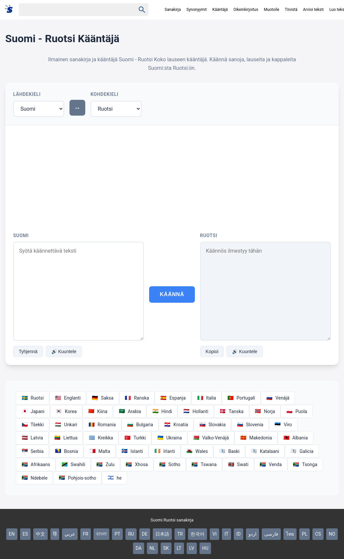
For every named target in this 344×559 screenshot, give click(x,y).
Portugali (241, 398)
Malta (99, 451)
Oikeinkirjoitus (245, 9)
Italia (206, 398)
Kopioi (212, 351)
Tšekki (32, 424)
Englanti (68, 398)
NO (332, 534)
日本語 (162, 534)
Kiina (97, 411)
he (114, 478)
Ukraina (169, 437)
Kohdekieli (105, 94)
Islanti (132, 451)
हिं (55, 534)
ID (238, 534)
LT (179, 548)
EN (12, 534)
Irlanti (164, 451)
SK (166, 548)
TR (180, 534)
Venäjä (277, 398)
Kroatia (176, 424)
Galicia (301, 451)
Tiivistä (291, 9)
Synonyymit (196, 9)
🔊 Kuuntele (63, 351)
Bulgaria (140, 424)
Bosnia (66, 451)
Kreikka (101, 437)
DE (144, 534)
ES (25, 534)
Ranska (137, 398)
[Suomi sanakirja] (11, 9)
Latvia (32, 437)
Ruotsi (209, 235)
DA (139, 548)
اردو (252, 534)
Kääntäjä (220, 9)
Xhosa (137, 464)
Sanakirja (173, 9)
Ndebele (34, 478)
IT (226, 534)
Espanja (173, 398)
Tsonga (305, 464)
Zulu (105, 464)
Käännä (172, 294)
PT (117, 534)
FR (85, 534)
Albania (295, 437)
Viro (283, 424)
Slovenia (250, 424)
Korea (66, 411)
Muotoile (271, 9)
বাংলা (101, 534)
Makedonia (256, 437)
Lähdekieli (26, 94)
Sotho (169, 464)
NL (152, 548)
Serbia (32, 451)
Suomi (21, 235)
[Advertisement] (172, 174)
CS (318, 534)
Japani (32, 411)
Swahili (73, 464)
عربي (70, 534)
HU (205, 548)
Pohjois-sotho (77, 478)
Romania (102, 424)
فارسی (271, 534)
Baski (229, 451)
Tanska (232, 411)
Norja (265, 411)
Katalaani (265, 451)
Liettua (66, 437)
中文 (40, 534)
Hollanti (195, 411)
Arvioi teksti (313, 9)
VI (214, 534)
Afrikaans (35, 464)
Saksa (103, 398)
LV (191, 548)
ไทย (290, 534)
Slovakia (212, 424)
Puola (296, 411)
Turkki (135, 437)
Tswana (204, 464)
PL (304, 534)
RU (131, 534)
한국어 (197, 534)
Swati (238, 464)
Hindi (162, 411)
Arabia (130, 411)
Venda (271, 464)
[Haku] (71, 10)
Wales (197, 451)
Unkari (66, 424)
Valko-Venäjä (211, 437)
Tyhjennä (28, 351)
